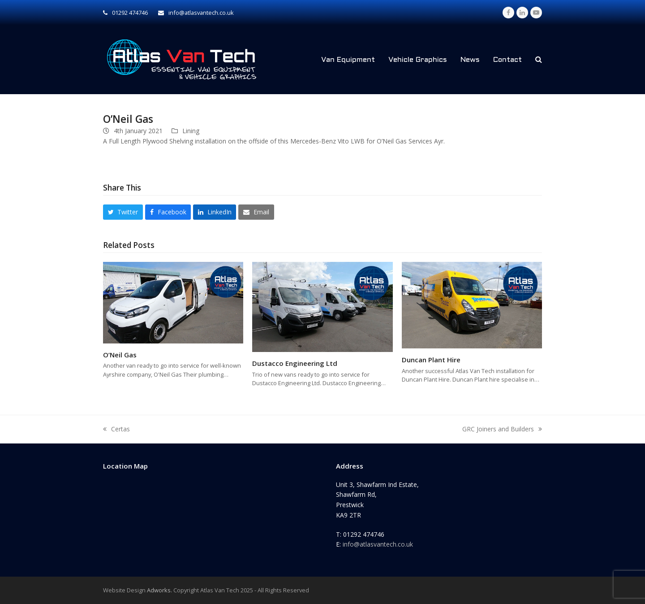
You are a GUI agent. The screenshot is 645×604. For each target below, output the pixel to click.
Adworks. (159, 590)
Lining (190, 130)
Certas (116, 430)
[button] (539, 59)
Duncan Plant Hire (431, 359)
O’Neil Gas (120, 354)
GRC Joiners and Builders (502, 430)
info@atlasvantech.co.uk (378, 544)
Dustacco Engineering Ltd (294, 363)
